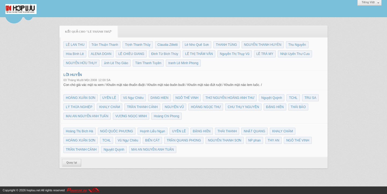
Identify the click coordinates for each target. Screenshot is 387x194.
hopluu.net (33, 190)
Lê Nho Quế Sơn (197, 45)
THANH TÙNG (226, 45)
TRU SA (310, 98)
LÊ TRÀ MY (264, 54)
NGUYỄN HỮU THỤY (81, 63)
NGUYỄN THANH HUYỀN (262, 45)
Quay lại (71, 162)
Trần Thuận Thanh (104, 45)
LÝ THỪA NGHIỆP (79, 107)
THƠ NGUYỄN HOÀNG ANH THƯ (229, 98)
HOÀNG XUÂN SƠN (80, 98)
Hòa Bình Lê (75, 54)
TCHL (293, 98)
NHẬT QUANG (254, 131)
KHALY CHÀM (109, 107)
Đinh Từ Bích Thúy (164, 54)
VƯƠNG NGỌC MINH (131, 116)
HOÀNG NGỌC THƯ (206, 107)
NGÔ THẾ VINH (186, 98)
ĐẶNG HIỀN (275, 107)
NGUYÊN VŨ (174, 107)
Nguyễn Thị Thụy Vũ (234, 54)
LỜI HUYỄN (72, 75)
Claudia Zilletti (167, 45)
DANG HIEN (159, 98)
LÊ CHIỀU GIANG (131, 54)
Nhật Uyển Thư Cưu (295, 54)
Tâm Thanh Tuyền (148, 63)
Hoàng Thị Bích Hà (79, 131)
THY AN (273, 140)
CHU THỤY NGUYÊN (243, 107)
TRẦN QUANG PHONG (184, 140)
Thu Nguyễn (297, 45)
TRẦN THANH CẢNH (142, 107)
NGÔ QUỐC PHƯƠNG (116, 131)
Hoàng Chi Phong (166, 116)
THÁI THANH (227, 131)
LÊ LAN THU (75, 45)
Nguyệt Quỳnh (271, 98)
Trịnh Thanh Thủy (137, 45)
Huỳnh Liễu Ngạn (152, 131)
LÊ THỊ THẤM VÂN (199, 54)
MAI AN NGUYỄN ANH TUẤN (87, 116)
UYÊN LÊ (109, 98)
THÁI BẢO (298, 107)
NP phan (254, 140)
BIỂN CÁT (152, 140)
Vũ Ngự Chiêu (133, 98)
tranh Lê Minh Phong (183, 63)
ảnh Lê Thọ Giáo (116, 63)
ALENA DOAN (101, 54)
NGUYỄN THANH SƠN (224, 140)
